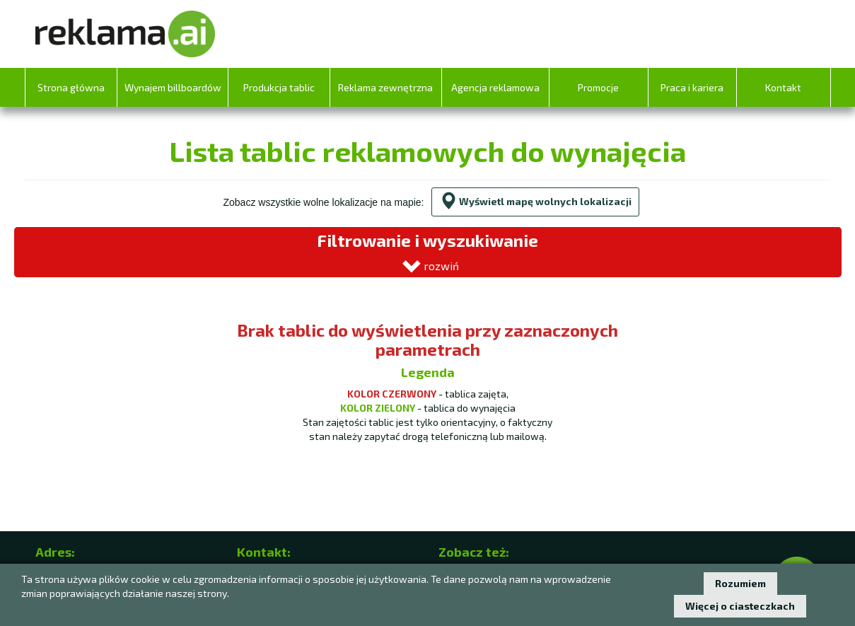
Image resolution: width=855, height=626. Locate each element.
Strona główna (71, 87)
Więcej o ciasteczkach (740, 606)
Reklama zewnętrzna (385, 87)
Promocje (598, 87)
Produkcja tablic (279, 87)
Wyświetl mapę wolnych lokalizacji (535, 201)
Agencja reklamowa (495, 87)
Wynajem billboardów (172, 87)
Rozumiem (740, 583)
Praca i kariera (692, 87)
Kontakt (783, 87)
